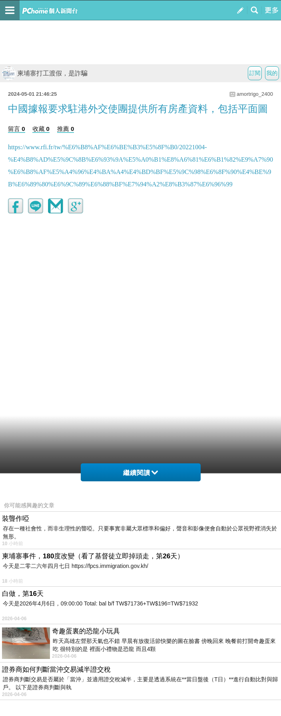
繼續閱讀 (140, 472)
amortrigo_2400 (255, 94)
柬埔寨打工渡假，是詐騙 (45, 73)
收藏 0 (41, 128)
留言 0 (16, 128)
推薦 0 (65, 128)
